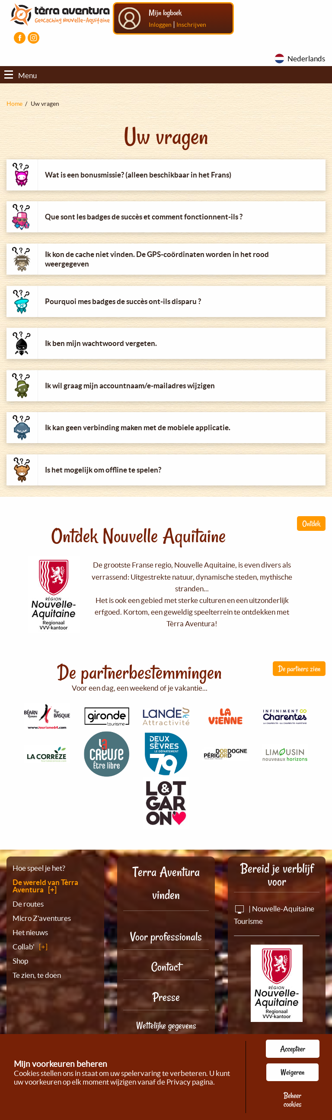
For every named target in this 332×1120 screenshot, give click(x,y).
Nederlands (306, 58)
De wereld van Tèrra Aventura (45, 886)
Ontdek (311, 523)
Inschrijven (191, 24)
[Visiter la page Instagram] (33, 38)
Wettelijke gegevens (166, 1025)
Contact (166, 967)
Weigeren (292, 1072)
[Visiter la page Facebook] (20, 38)
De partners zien (299, 668)
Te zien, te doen (37, 975)
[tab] (166, 174)
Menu (20, 75)
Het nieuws (30, 932)
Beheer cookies (292, 1099)
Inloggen (160, 24)
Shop (20, 961)
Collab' (24, 946)
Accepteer (292, 1049)
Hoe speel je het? (39, 868)
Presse (166, 997)
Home (14, 103)
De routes (28, 904)
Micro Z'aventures (42, 918)
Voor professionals (166, 937)
